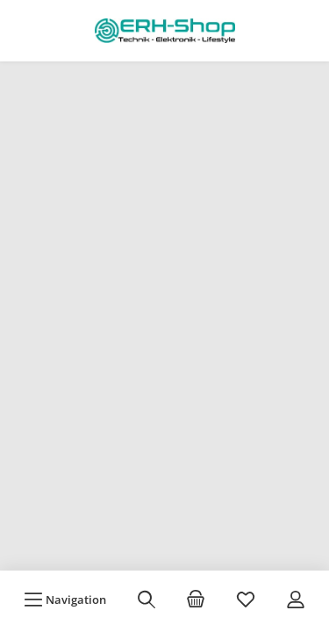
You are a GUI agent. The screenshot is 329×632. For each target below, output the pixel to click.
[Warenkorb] (195, 599)
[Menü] (65, 599)
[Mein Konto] (296, 599)
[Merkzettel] (246, 599)
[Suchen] (146, 599)
